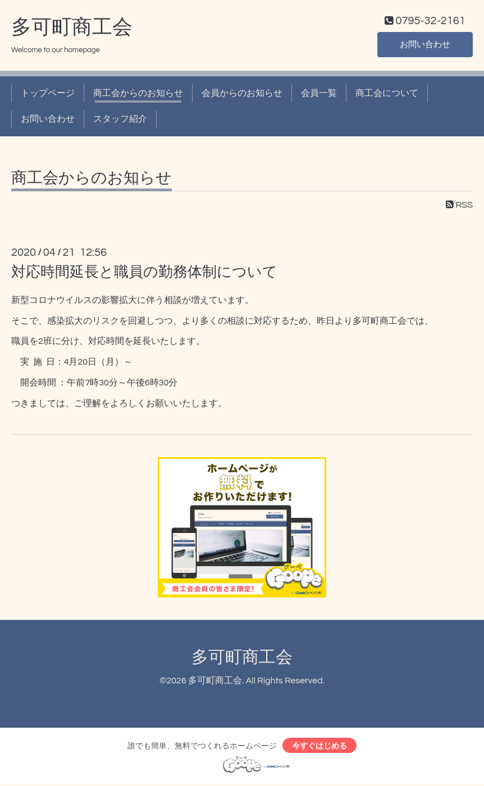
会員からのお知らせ (242, 94)
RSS (459, 205)
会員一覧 (319, 94)
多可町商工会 (72, 28)
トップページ (48, 94)
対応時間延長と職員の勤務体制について (144, 273)
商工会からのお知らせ (138, 94)
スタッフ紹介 (120, 120)
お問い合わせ (425, 44)
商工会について (386, 94)
